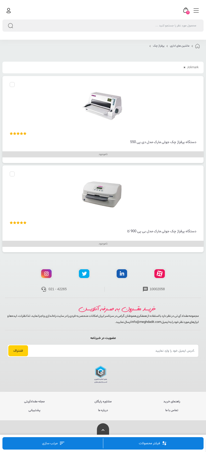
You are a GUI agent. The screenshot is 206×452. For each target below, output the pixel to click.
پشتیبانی (34, 410)
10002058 (157, 289)
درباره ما (103, 410)
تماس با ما (171, 410)
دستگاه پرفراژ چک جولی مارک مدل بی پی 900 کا (161, 231)
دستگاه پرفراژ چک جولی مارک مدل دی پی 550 (163, 142)
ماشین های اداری (179, 46)
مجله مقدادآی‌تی (34, 401)
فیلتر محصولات (153, 443)
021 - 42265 (57, 289)
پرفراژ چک (158, 46)
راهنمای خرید (171, 401)
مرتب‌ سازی (53, 443)
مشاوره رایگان (103, 401)
